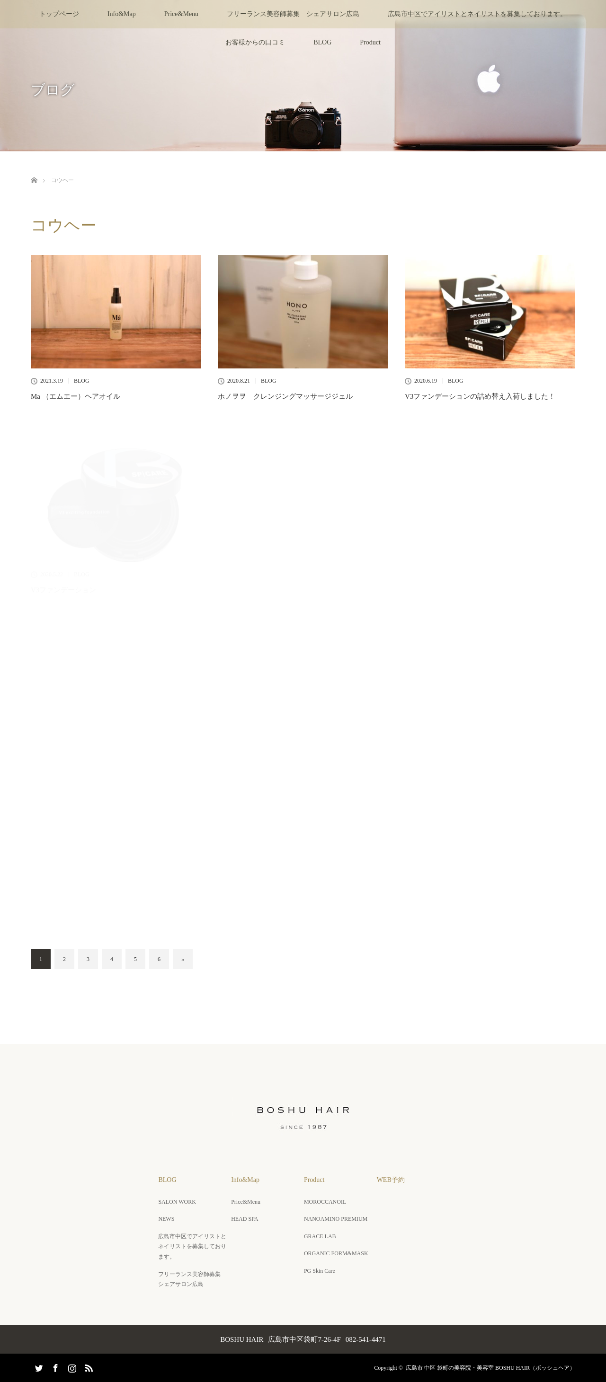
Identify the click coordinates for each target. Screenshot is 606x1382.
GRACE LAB (320, 1236)
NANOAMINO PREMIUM (335, 1219)
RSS (87, 1366)
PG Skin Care (319, 1271)
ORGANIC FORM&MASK (336, 1253)
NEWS (166, 1219)
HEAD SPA (244, 1219)
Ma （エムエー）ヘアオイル (75, 396)
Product (370, 42)
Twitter (38, 1366)
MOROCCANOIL (325, 1201)
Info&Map (121, 13)
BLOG (322, 42)
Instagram (71, 1366)
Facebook (54, 1366)
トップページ (59, 13)
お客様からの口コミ (255, 42)
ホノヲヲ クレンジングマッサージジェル (285, 396)
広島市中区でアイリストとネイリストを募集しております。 (477, 13)
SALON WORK (177, 1201)
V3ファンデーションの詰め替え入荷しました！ (480, 396)
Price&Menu (181, 13)
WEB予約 (391, 1179)
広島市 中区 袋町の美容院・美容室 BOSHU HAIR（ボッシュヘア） (490, 1368)
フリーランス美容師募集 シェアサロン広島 (293, 13)
